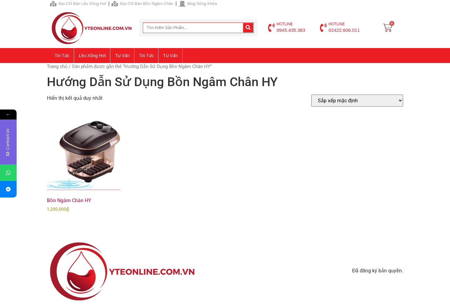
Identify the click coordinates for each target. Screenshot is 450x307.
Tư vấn (122, 55)
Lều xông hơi (92, 55)
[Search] (248, 28)
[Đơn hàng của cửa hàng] (357, 101)
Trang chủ (57, 66)
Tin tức (62, 55)
